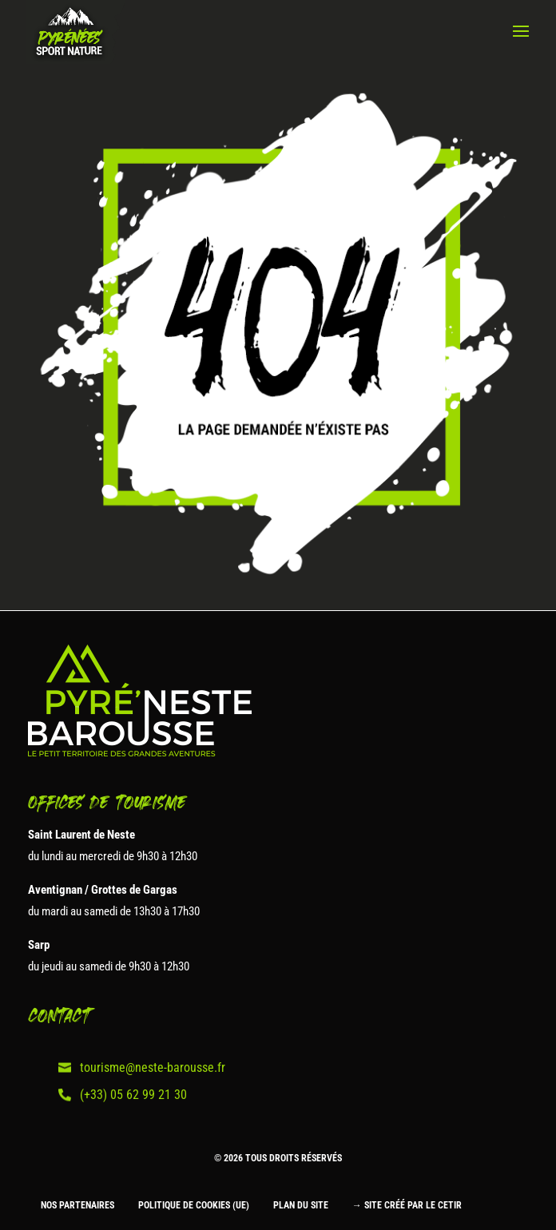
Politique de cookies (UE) (193, 1205)
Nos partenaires (77, 1205)
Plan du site (300, 1205)
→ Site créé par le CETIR (407, 1205)
